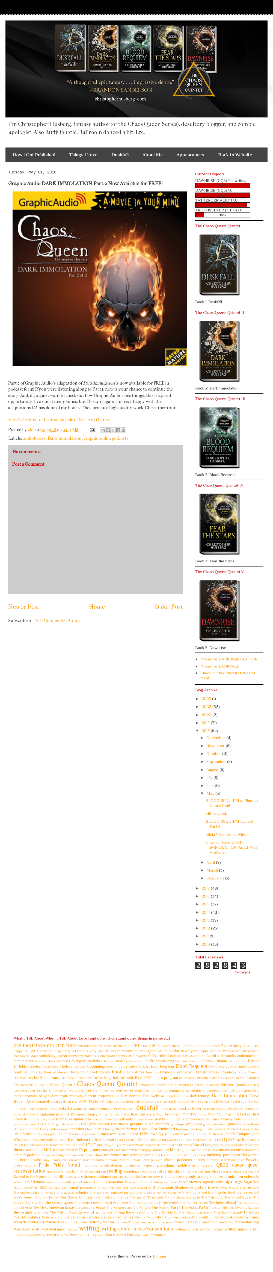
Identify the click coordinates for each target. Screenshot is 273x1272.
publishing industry (195, 1165)
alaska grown (190, 1051)
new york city (74, 1155)
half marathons (248, 1124)
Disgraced (181, 1101)
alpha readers (211, 1051)
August (212, 769)
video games (123, 1217)
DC (102, 1101)
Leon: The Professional (194, 1140)
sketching (21, 1188)
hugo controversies (210, 1129)
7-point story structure (239, 1046)
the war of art (89, 1212)
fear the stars (143, 1114)
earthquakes (211, 1109)
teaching (93, 1197)
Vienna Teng (144, 1217)
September (216, 761)
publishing (165, 1165)
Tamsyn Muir (57, 1197)
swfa (181, 1192)
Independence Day (73, 1134)
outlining (214, 1154)
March (212, 870)
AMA (226, 1051)
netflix (41, 1155)
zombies (160, 1235)
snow (98, 1188)
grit (189, 1124)
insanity (94, 1134)
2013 (206, 920)
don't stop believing (42, 1109)
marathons (136, 1145)
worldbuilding (248, 1222)
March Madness (180, 1145)
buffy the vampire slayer (55, 1077)
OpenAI (200, 1155)
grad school (99, 1124)
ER (73, 1114)
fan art (104, 1114)
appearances (67, 1056)
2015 (206, 904)
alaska (174, 1050)
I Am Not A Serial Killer (242, 1129)
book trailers (100, 1072)
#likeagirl (110, 1046)
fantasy (115, 1114)
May (210, 793)
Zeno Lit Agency (91, 1235)
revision (86, 1176)
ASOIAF (199, 1056)
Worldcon (22, 1229)
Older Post (168, 606)
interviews (109, 1134)
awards (93, 1060)
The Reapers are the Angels (128, 1207)
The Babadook (212, 1197)
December (216, 737)
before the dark (74, 1066)
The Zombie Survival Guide (175, 1212)
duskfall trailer (190, 1108)
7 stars (215, 1046)
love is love (61, 1145)
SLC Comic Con (54, 1187)
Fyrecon (168, 1119)
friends (127, 1119)
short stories (190, 1181)
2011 (205, 936)
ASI (191, 1056)
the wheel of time (140, 1212)
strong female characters (53, 1192)
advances (118, 1051)
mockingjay (143, 1150)
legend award (166, 1140)
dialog (140, 1101)
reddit (157, 1171)
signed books (213, 1182)
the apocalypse (188, 1197)
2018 (206, 730)
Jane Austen (174, 1134)
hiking (109, 1129)
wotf (36, 1229)
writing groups (211, 1229)
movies (224, 1149)
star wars (129, 1188)
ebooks (227, 1108)
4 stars (165, 1046)
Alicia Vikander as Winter (227, 834)
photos (170, 1160)
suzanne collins (155, 1192)
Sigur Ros (252, 1182)
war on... (174, 1217)
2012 (206, 928)
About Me (153, 154)
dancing (167, 1096)
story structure (245, 1187)
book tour (79, 1072)
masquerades (234, 1145)
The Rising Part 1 (165, 1207)
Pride (44, 1165)
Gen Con (210, 1119)
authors (64, 1061)
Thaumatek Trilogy (161, 1197)
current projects (98, 1096)
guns (232, 1124)
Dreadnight (91, 1109)
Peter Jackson (152, 1160)
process (91, 1165)
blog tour (167, 1066)
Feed (160, 1114)
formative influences (74, 1119)
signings (233, 1181)
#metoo (123, 1046)
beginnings (96, 1066)
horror (132, 1128)
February (214, 878)
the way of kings (113, 1212)
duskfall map (170, 1109)
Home (97, 606)
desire (130, 1101)
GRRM (197, 1124)
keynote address (53, 1140)
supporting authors (126, 1192)
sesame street (139, 1182)
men (56, 1150)
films (228, 1114)
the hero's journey (145, 1202)
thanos (123, 1197)
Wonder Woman (139, 1222)
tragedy (236, 1212)
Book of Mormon (57, 1072)
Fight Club (216, 1114)
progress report (139, 1165)
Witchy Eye (55, 1222)
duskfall (147, 1107)
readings (131, 1171)
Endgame (47, 1114)
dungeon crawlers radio (117, 1109)
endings (63, 1114)
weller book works (229, 1217)
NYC (164, 1155)
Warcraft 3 (189, 1217)
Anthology (47, 1056)
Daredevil (181, 1096)
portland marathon (221, 1160)
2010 (206, 944)
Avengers (79, 1061)
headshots (78, 1129)
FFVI (185, 1114)
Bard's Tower (237, 1061)
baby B (121, 1060)
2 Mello (145, 1046)
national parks (25, 1155)
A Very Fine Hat (98, 1051)
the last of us (23, 1207)
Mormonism (160, 1150)
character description (156, 1085)
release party (221, 1171)
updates (33, 1217)
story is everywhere (214, 1187)
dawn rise (70, 1101)
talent (212, 1192)
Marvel (198, 1145)
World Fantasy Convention (196, 1222)
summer (103, 1192)
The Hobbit (170, 1203)
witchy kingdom (76, 1222)
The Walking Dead (63, 1212)
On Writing (186, 1155)
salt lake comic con (226, 1176)
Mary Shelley (214, 1145)
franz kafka (113, 1119)
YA (61, 1235)
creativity (76, 1096)
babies (109, 1061)
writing (89, 1228)
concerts (213, 1091)
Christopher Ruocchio (66, 1090)
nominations (94, 1155)
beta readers (128, 1067)
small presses (81, 1187)
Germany (225, 1119)
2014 (206, 912)
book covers (249, 1066)
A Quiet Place (75, 1051)
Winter (33, 1222)
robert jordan (135, 1176)
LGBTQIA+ (223, 1139)
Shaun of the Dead (164, 1182)
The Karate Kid (248, 1203)
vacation (77, 1217)
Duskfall (120, 154)
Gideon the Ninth (246, 1119)
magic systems (116, 1145)
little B (18, 1145)
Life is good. (216, 813)
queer (238, 1165)
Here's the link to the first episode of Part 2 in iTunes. (59, 419)
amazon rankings (26, 1056)
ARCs (151, 1056)
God (51, 1124)
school (18, 1182)
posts (240, 1160)
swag (172, 1192)
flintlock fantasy (36, 1119)
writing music (236, 1229)
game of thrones (189, 1119)
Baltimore (182, 1061)
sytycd (202, 1192)
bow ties (152, 1072)
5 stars (192, 1046)
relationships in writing (180, 1171)
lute (100, 1145)
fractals (98, 1119)
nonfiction (112, 1154)
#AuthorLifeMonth (34, 1045)
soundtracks (112, 1188)
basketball (35, 1067)
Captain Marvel (234, 1078)
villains (160, 1217)
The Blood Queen (238, 1197)
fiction (202, 1114)
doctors (236, 1101)
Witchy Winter (102, 1222)
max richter (34, 1150)
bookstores (135, 1072)
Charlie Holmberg (205, 1085)
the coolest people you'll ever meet (101, 1203)
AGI (160, 1051)
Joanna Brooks (195, 1134)
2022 (206, 706)
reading (115, 1171)
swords (191, 1192)
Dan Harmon (131, 1096)
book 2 (231, 1066)
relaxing (204, 1171)
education (251, 1109)
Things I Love (83, 154)
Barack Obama (215, 1061)
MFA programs (87, 1150)
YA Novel (71, 1235)
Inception (50, 1134)
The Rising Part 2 (194, 1207)
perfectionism (93, 1160)
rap (103, 1171)
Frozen (139, 1119)
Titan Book (221, 1212)
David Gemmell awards (43, 1101)
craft (63, 1096)
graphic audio (97, 438)
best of (112, 1067)
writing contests (186, 1229)
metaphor (67, 1150)
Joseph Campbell (238, 1134)
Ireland (124, 1134)
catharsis (26, 1085)
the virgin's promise (31, 1212)
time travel (204, 1212)
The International (222, 1202)
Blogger (160, 1256)
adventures (136, 1051)
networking (55, 1155)
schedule (251, 1176)
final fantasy (242, 1114)
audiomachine (248, 1056)
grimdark (162, 1124)
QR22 (222, 1165)
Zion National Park (119, 1235)
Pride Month (67, 1165)
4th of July (178, 1046)
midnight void (110, 1150)
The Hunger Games (194, 1203)
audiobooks (34, 438)
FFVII (193, 1114)
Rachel (77, 1171)
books (118, 1072)
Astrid (211, 1056)
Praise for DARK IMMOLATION (228, 659)
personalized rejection (123, 1160)
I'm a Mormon (25, 1134)
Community (175, 1090)
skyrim (33, 1188)
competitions (195, 1091)
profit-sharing (111, 1165)
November (216, 745)
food (51, 1119)
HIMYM (120, 1129)
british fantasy (207, 1072)
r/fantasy (64, 1171)
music (236, 1149)
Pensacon (74, 1160)
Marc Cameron (157, 1145)
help (90, 1129)
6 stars (204, 1046)
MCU (48, 1150)
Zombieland (143, 1235)
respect (253, 1171)
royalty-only (186, 1176)
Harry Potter (49, 1129)
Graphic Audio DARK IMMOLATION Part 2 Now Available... (231, 847)
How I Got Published (34, 154)
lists (245, 1140)
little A (254, 1140)
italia (134, 1133)
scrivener (54, 1182)
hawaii (64, 1129)
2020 (206, 714)
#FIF (59, 1045)
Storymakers (23, 1192)
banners (196, 1061)
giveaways (21, 1124)
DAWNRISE (88, 1101)
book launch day (28, 1072)
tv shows (251, 1212)
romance (153, 1177)
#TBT (135, 1046)
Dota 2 (63, 1108)
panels (228, 1154)
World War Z (228, 1222)
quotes (52, 1171)
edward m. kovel (26, 1114)
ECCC (239, 1109)
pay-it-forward (55, 1160)
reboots (146, 1171)
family (92, 1114)
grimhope (178, 1124)
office (173, 1155)
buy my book (123, 1078)
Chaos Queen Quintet (107, 1083)
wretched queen (54, 1229)
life (238, 1140)
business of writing (95, 1077)
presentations (24, 1165)
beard (47, 1067)
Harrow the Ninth (26, 1129)
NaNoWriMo (250, 1150)
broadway (228, 1072)
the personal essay (91, 1207)
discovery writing (159, 1101)
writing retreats (46, 1235)
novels (148, 1155)
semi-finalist (117, 1182)
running (203, 1176)
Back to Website (235, 154)
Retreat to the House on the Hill (39, 1176)
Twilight (19, 1217)
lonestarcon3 (33, 1145)
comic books (133, 1091)
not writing (132, 1154)
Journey (33, 1140)
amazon (253, 1051)
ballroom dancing (160, 1061)
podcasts (120, 438)
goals (41, 1124)
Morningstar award (185, 1150)
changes (41, 1085)
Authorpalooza (46, 1061)
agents (151, 1051)
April (211, 862)
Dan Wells (151, 1096)
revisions (101, 1176)
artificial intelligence (172, 1056)
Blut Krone (217, 1067)
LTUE (91, 1144)
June (210, 785)
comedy (117, 1091)
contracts (243, 1090)
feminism (172, 1114)
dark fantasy (200, 1096)
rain (97, 1171)
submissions (85, 1192)
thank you (109, 1197)
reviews (71, 1176)
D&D (115, 1096)
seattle (67, 1182)
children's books (233, 1085)
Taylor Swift (77, 1197)
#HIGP (71, 1045)
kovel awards (124, 1140)
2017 (206, 888)
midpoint (127, 1150)
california (202, 1078)
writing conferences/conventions (137, 1229)
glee (33, 1124)
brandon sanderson (177, 1072)
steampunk (165, 1187)
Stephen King (186, 1187)
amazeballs (239, 1051)
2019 (206, 722)
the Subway (250, 1207)
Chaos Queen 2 (63, 1085)
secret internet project (90, 1182)
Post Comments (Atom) (57, 620)
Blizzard (144, 1067)
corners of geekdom (41, 1096)
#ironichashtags (90, 1046)
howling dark (185, 1129)
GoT (84, 1124)
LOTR (48, 1145)
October (214, 753)
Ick (40, 1134)
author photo (24, 1061)
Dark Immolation (65, 438)
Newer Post (23, 606)
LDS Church (145, 1140)
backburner (137, 1061)
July (209, 777)
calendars (186, 1078)
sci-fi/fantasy (35, 1182)
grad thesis (119, 1124)
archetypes (137, 1056)
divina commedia (202, 1101)
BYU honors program (160, 1078)
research (240, 1171)
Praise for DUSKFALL (219, 666)
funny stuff (153, 1119)
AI (166, 1051)
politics (199, 1160)
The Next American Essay (54, 1207)
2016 (206, 896)
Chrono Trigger (97, 1091)
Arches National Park (112, 1056)
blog (155, 1066)
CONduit (227, 1091)
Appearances (190, 154)
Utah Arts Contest (55, 1217)
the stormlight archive (225, 1207)
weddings (206, 1217)
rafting (88, 1171)
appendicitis (87, 1056)
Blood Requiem (191, 1066)
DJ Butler (223, 1101)
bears (57, 1067)
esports (81, 1114)
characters (183, 1085)
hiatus (99, 1129)
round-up (168, 1176)
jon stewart (215, 1134)
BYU (138, 1078)
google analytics (68, 1124)
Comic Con (154, 1090)
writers (73, 1229)
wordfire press (163, 1222)
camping (216, 1078)
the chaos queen (60, 1202)
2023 (206, 698)
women (121, 1222)
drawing (76, 1109)
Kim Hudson (78, 1140)
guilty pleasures (215, 1124)
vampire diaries (99, 1217)
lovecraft (78, 1145)
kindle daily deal (101, 1140)
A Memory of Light (50, 1051)
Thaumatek (138, 1197)
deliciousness (115, 1101)
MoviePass (209, 1150)
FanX (125, 1114)
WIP (42, 1222)
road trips (117, 1177)
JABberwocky (152, 1133)
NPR (157, 1155)
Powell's (252, 1160)
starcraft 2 (146, 1187)
